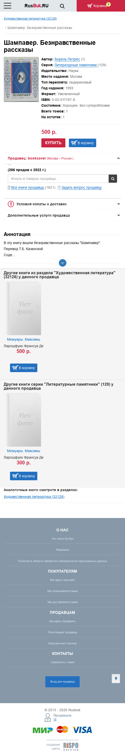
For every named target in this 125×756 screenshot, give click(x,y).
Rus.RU (37, 5)
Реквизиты (62, 549)
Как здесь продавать (62, 621)
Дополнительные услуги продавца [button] (39, 215)
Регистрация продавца (62, 632)
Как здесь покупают (62, 580)
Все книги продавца (28, 187)
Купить (53, 142)
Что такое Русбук (63, 538)
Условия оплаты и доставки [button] (42, 204)
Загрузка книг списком (62, 643)
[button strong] (62, 158)
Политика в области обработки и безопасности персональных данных (62, 561)
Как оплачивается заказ (62, 591)
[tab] (62, 158)
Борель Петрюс (67, 59)
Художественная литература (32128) (30, 18)
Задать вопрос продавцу (81, 187)
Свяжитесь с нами (62, 662)
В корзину (86, 143)
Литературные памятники (76, 65)
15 (54, 719)
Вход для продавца (62, 681)
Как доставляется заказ (63, 602)
